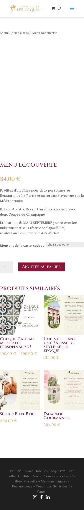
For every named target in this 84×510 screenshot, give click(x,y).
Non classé (21, 33)
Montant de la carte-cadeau (22, 245)
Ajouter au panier (41, 266)
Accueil (5, 33)
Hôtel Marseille (26, 481)
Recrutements (22, 486)
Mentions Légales (54, 481)
